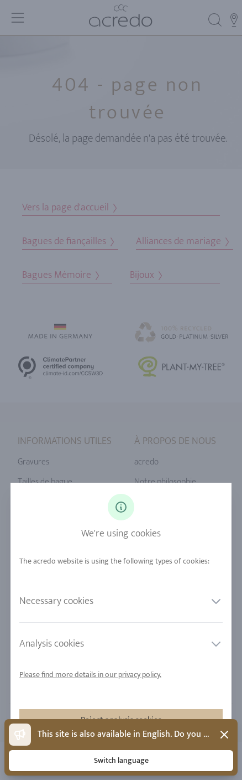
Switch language (121, 760)
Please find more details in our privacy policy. (90, 674)
